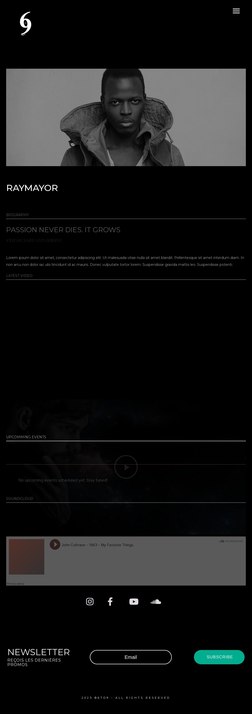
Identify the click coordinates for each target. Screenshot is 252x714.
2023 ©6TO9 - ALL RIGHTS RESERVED (126, 697)
